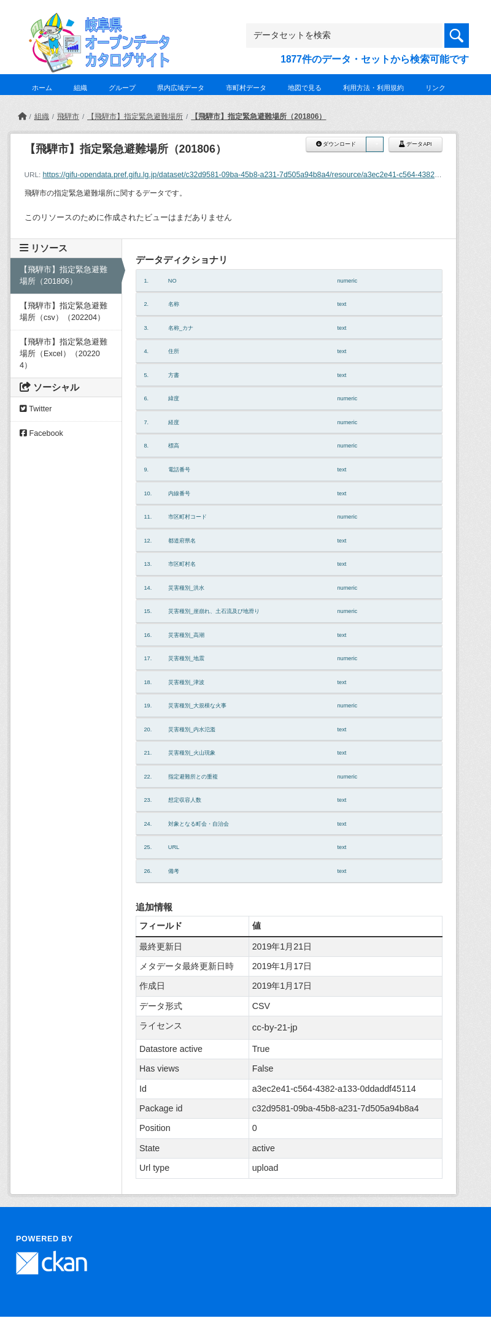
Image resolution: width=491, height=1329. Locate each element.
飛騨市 (68, 116)
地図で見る (305, 87)
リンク (435, 87)
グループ (122, 87)
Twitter (36, 409)
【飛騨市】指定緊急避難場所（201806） (258, 116)
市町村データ (246, 87)
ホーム (42, 87)
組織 (80, 87)
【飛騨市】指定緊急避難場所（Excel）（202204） (63, 354)
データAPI (415, 144)
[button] (374, 144)
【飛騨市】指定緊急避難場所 (135, 116)
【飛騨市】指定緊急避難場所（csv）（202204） (63, 312)
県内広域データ (180, 87)
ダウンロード (336, 144)
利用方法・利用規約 (373, 87)
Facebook (41, 433)
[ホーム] (22, 116)
